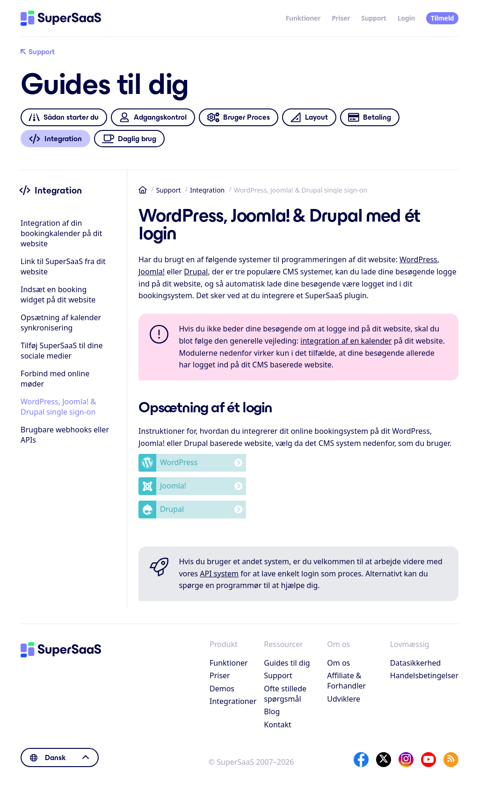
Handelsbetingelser (424, 675)
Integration (207, 190)
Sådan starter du (64, 117)
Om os (338, 663)
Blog (272, 711)
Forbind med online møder (55, 378)
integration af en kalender (346, 341)
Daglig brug (129, 139)
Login (406, 18)
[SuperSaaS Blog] (450, 759)
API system (219, 573)
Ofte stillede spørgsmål (285, 693)
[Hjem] (61, 18)
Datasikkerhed (415, 663)
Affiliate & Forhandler (346, 680)
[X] (383, 759)
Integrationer (233, 701)
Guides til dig (287, 663)
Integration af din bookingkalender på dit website (61, 233)
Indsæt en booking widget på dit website (58, 294)
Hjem (142, 190)
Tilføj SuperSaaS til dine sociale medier (62, 350)
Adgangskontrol (153, 117)
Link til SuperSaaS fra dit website (63, 266)
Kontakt (277, 724)
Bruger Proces (238, 117)
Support (373, 18)
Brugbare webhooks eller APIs (65, 434)
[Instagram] (406, 759)
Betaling (369, 117)
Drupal (196, 271)
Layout (309, 117)
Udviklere (343, 699)
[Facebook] (361, 759)
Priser (341, 18)
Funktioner (303, 18)
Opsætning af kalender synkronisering (61, 322)
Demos (222, 688)
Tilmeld (442, 18)
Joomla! (151, 271)
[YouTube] (428, 759)
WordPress (418, 259)
